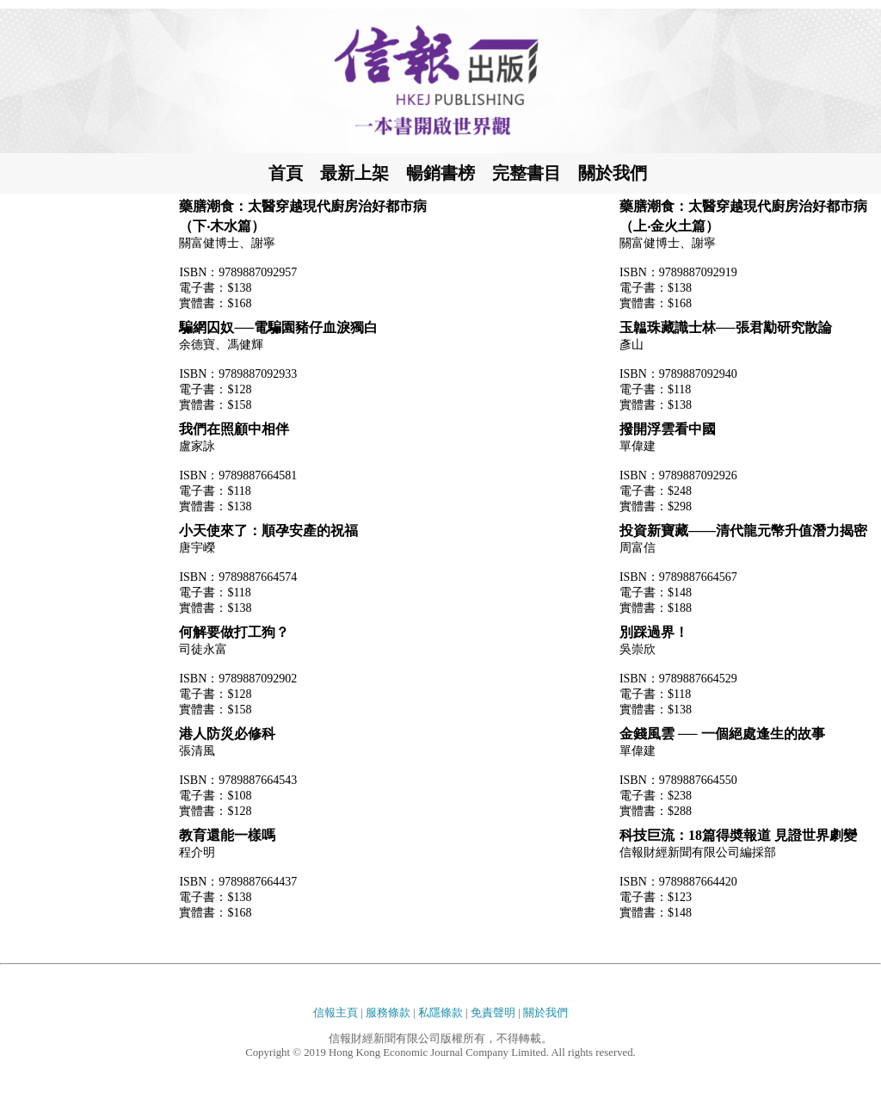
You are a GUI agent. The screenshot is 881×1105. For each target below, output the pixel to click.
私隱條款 (440, 1013)
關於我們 (612, 173)
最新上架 (354, 173)
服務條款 (388, 1013)
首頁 (285, 173)
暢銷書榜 (440, 173)
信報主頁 (335, 1013)
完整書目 (526, 173)
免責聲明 (493, 1013)
